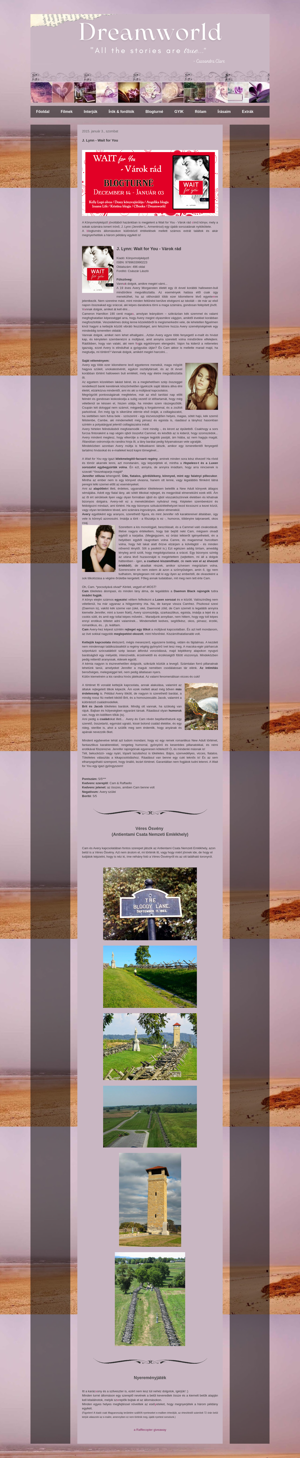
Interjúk (91, 112)
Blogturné (154, 112)
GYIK (179, 112)
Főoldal (42, 112)
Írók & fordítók (121, 112)
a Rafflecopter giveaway (150, 1429)
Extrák (247, 112)
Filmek (67, 112)
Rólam (200, 112)
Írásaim (224, 112)
